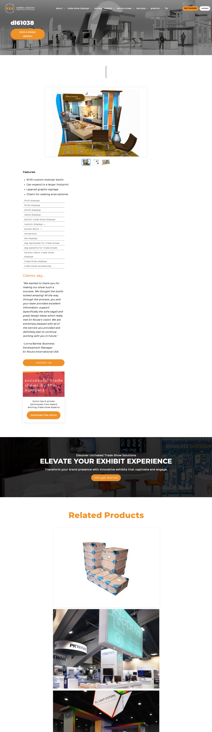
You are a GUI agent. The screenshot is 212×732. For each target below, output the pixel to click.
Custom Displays (167, 120)
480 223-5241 (50, 708)
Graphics (158, 8)
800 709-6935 (51, 687)
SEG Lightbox (45, 533)
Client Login (85, 710)
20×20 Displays (164, 106)
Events (110, 8)
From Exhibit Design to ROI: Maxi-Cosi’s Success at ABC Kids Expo (119, 668)
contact (204, 9)
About (61, 8)
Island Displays (164, 111)
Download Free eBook (176, 311)
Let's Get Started (106, 380)
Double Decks (165, 125)
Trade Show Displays (81, 8)
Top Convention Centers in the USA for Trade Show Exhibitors (119, 679)
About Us (140, 660)
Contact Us (140, 699)
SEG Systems (147, 523)
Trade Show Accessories (169, 162)
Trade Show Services (147, 533)
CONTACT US (176, 258)
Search (138, 693)
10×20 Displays (164, 101)
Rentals (99, 9)
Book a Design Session (29, 42)
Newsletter (140, 688)
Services (144, 8)
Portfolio (84, 704)
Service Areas (126, 8)
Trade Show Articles (90, 690)
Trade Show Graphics (181, 533)
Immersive (162, 130)
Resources (86, 660)
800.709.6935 (189, 9)
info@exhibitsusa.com (50, 696)
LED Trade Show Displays (181, 523)
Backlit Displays (79, 533)
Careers (139, 671)
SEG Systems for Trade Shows (172, 144)
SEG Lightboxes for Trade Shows (174, 139)
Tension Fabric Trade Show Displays (171, 150)
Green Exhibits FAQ (172, 696)
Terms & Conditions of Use (129, 727)
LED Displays (162, 134)
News (110, 660)
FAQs (166, 660)
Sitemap (139, 705)
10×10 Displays (164, 96)
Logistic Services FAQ (173, 690)
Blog (137, 682)
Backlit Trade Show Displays (171, 115)
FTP (168, 9)
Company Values (143, 666)
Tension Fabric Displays (113, 523)
